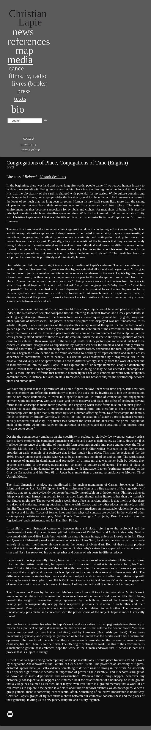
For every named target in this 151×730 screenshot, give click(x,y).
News (23, 31)
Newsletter (28, 144)
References (29, 41)
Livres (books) (30, 83)
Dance (16, 68)
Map (24, 50)
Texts (20, 98)
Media (20, 59)
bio (17, 109)
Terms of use (31, 150)
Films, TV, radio (27, 75)
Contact (28, 138)
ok (45, 120)
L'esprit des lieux (52, 177)
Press (24, 90)
